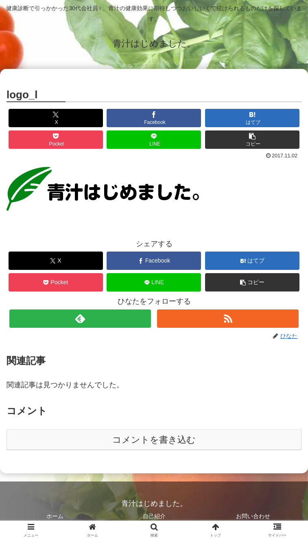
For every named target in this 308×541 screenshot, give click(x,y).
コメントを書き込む (154, 440)
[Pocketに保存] (56, 139)
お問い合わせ (253, 516)
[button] (252, 139)
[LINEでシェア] (154, 139)
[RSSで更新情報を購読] (228, 318)
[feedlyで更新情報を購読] (80, 318)
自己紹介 (154, 516)
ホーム (54, 516)
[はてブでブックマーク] (252, 118)
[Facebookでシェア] (154, 118)
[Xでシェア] (56, 118)
